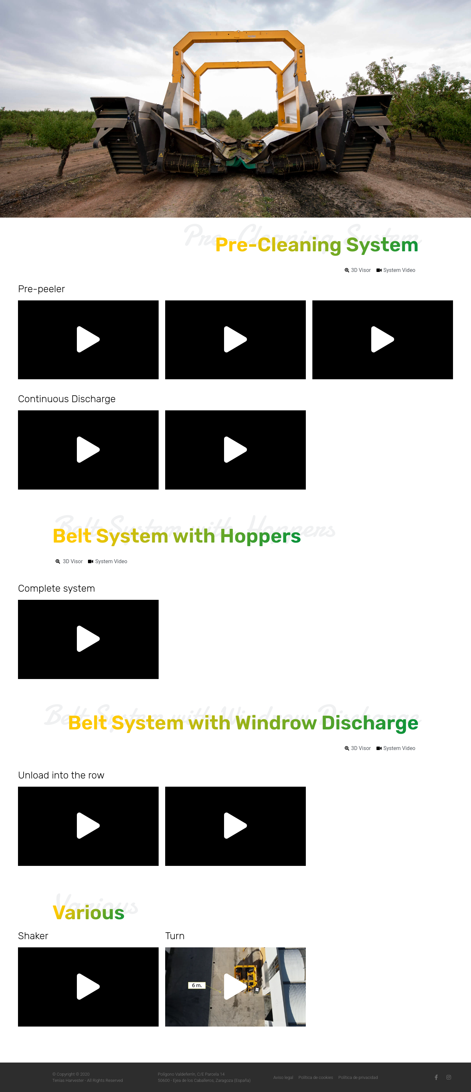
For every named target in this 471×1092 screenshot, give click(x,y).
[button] (88, 339)
